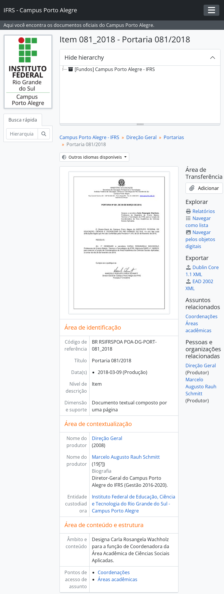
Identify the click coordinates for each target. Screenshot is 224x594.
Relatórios (200, 211)
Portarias (174, 137)
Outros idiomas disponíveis (92, 157)
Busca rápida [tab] (22, 120)
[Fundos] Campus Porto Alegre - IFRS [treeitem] (111, 69)
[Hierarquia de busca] (22, 133)
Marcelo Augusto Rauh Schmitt (126, 457)
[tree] (140, 95)
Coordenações (114, 572)
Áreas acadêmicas (117, 579)
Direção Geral (141, 137)
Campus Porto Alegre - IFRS (89, 137)
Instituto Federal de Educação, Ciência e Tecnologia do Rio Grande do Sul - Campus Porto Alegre (133, 503)
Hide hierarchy (84, 57)
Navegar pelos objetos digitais (200, 239)
